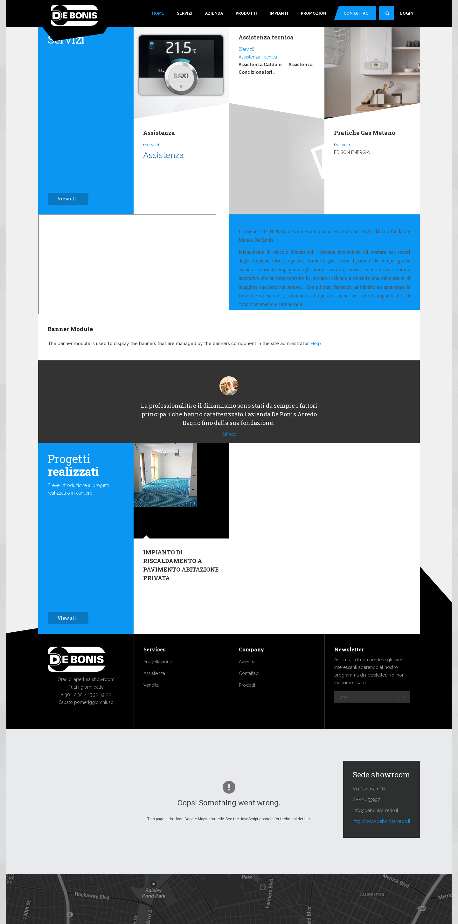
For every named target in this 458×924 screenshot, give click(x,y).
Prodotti (246, 13)
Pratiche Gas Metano (364, 132)
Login (406, 13)
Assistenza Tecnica (258, 56)
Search (389, 15)
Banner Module (70, 329)
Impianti (279, 13)
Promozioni (314, 13)
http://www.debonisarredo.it (381, 840)
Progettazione (157, 680)
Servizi (184, 13)
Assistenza (159, 132)
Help (316, 343)
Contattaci (357, 13)
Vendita (151, 704)
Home (158, 13)
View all (70, 199)
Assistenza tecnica (266, 37)
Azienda (214, 13)
